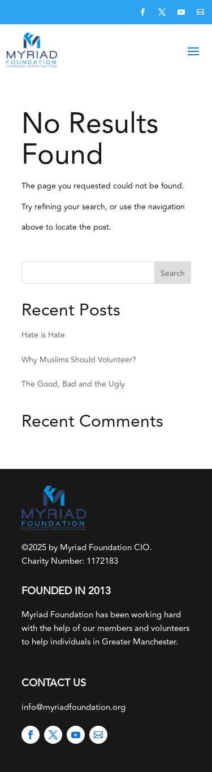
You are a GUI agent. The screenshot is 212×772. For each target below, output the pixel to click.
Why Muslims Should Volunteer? (78, 360)
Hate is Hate (43, 335)
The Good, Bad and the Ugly (73, 384)
